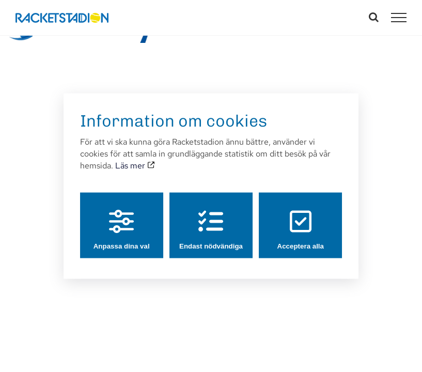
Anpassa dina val (121, 229)
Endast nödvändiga (211, 229)
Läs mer (134, 165)
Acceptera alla (300, 229)
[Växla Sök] (374, 17)
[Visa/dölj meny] (399, 17)
